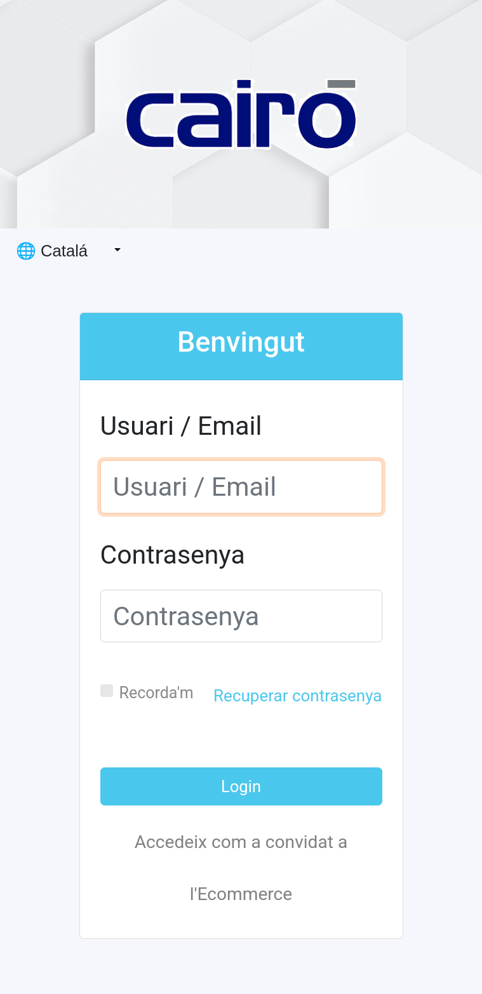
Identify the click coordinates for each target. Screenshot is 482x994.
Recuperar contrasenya (297, 695)
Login (241, 786)
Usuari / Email (181, 426)
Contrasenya (172, 555)
